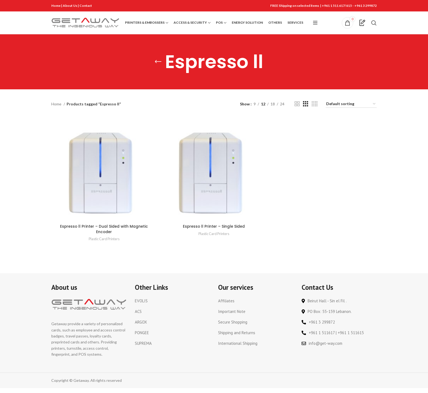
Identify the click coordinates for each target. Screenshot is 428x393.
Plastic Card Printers (103, 244)
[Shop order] (351, 110)
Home (56, 6)
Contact (85, 6)
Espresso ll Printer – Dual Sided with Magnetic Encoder (104, 234)
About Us (70, 6)
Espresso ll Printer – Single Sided (214, 231)
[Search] (373, 25)
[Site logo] (85, 25)
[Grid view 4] (314, 109)
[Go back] (158, 67)
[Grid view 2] (297, 109)
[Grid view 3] (305, 109)
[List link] (172, 306)
